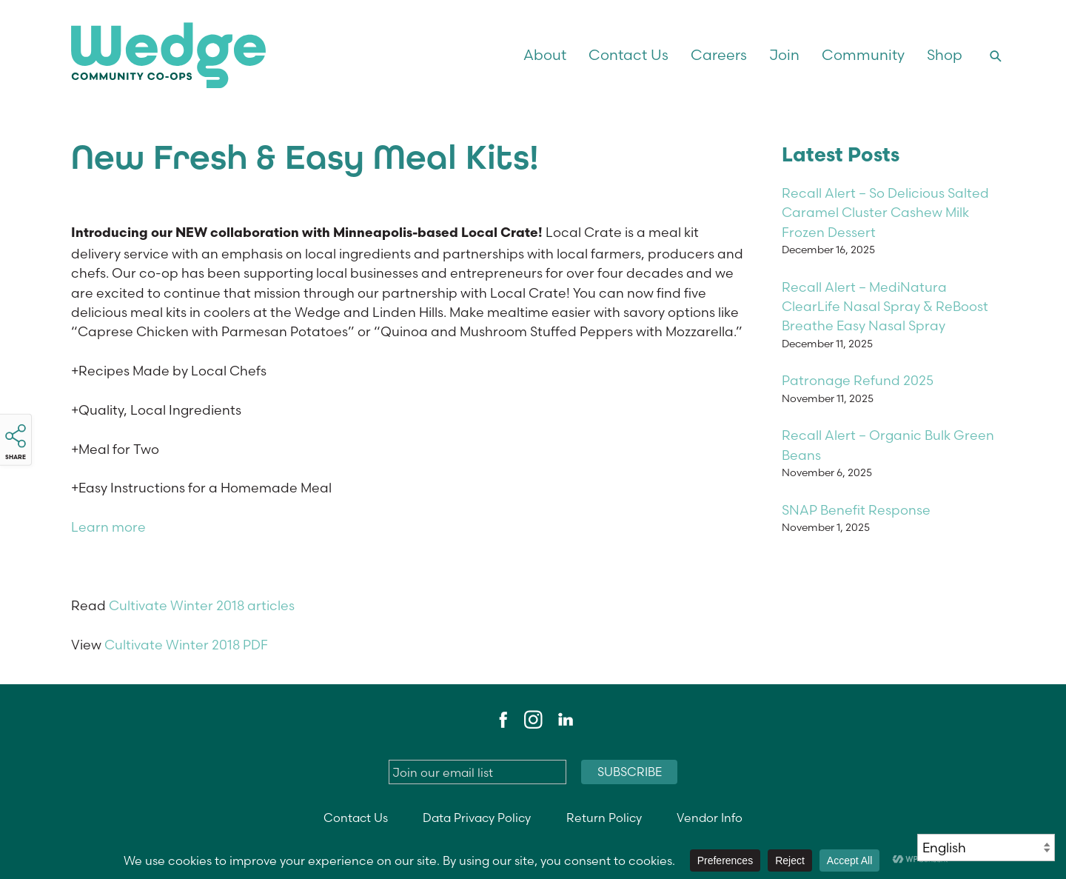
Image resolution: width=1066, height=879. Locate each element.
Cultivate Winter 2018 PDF (186, 644)
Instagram (533, 720)
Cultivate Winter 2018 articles (202, 605)
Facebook (501, 720)
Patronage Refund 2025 (857, 380)
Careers (719, 55)
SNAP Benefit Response (856, 510)
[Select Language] (986, 847)
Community (863, 55)
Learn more (108, 527)
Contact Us (628, 55)
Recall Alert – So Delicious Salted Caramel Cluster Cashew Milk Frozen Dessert (885, 212)
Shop (944, 55)
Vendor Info (709, 817)
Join (784, 55)
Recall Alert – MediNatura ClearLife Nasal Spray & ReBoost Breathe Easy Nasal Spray (885, 306)
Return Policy (604, 817)
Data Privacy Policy (477, 817)
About (544, 55)
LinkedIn (565, 720)
